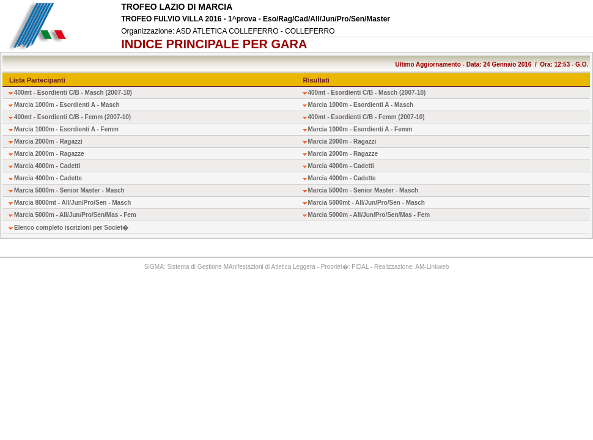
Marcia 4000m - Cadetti (47, 166)
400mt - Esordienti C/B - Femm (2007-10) (72, 117)
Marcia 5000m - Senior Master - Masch (69, 190)
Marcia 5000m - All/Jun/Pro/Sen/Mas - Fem (75, 214)
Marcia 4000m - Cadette (48, 178)
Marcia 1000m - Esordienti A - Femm (66, 129)
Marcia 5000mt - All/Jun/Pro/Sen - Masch (366, 202)
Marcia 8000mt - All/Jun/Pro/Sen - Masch (72, 202)
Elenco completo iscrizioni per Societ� (71, 227)
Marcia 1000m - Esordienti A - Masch (67, 104)
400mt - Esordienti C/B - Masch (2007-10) (73, 92)
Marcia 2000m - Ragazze (49, 153)
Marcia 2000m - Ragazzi (48, 141)
